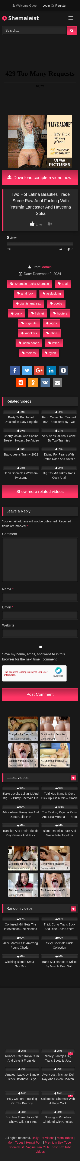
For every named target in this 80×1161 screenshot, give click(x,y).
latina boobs (29, 343)
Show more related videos (40, 491)
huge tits (28, 323)
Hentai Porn (34, 1142)
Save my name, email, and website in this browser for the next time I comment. (33, 656)
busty (16, 313)
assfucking (52, 293)
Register (60, 5)
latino (53, 343)
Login (46, 5)
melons (29, 353)
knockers (29, 333)
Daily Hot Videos (43, 1138)
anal (63, 283)
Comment (9, 534)
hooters (60, 313)
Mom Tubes (65, 1138)
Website (8, 625)
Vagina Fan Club (37, 1147)
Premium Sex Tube (58, 1142)
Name (7, 589)
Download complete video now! (40, 177)
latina (51, 333)
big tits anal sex (28, 303)
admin (47, 267)
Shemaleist (20, 18)
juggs (51, 323)
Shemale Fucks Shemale (29, 283)
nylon (50, 353)
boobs (56, 303)
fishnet (37, 313)
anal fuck (25, 293)
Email (7, 607)
